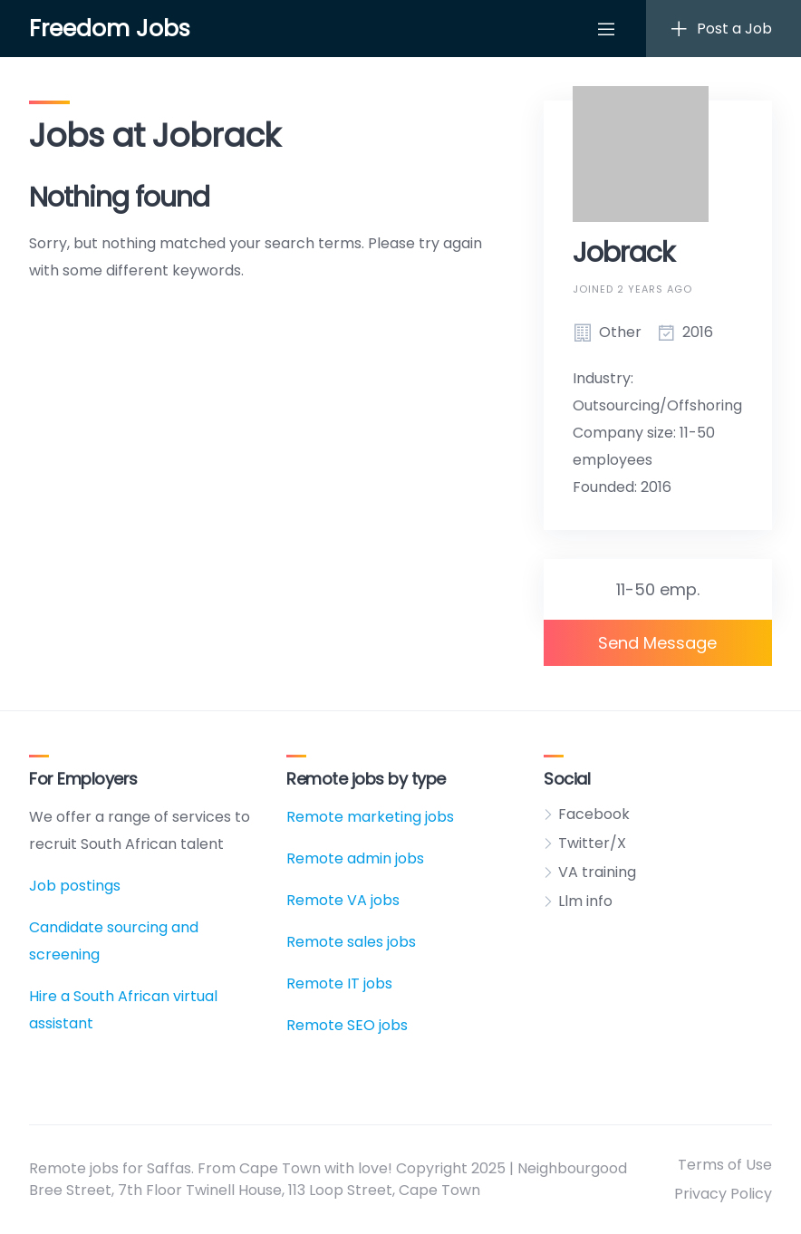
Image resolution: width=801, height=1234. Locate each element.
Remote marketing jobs (370, 816)
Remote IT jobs (339, 983)
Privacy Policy (723, 1193)
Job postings (75, 885)
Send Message (657, 642)
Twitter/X (592, 843)
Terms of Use (725, 1164)
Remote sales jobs (351, 941)
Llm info (585, 901)
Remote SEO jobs (347, 1025)
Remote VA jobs (343, 900)
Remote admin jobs (355, 858)
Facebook (594, 814)
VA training (597, 872)
